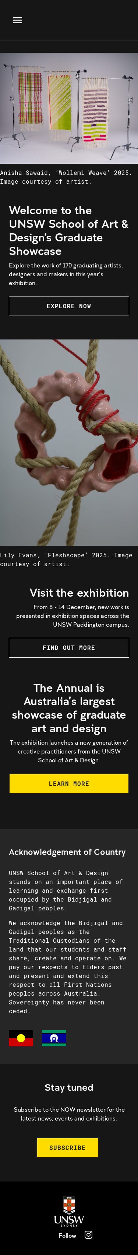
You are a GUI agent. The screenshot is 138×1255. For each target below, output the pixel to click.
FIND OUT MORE (69, 647)
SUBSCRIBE (67, 1147)
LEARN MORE (69, 783)
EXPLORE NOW (69, 306)
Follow (67, 1235)
